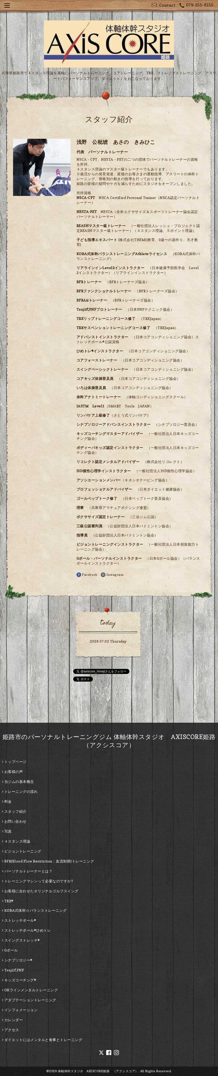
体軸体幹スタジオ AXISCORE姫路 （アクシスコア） (98, 1071)
